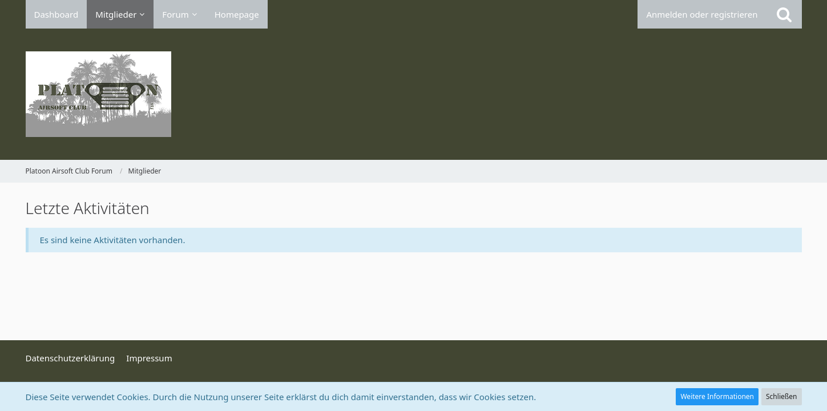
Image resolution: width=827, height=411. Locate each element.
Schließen (781, 396)
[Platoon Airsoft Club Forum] (414, 94)
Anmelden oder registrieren (701, 14)
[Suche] (784, 14)
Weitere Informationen (717, 396)
